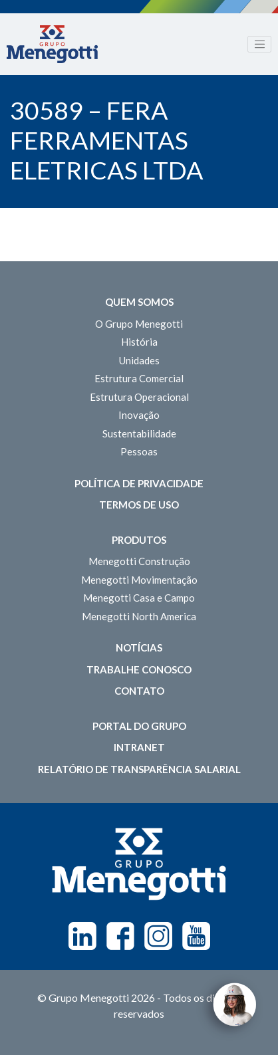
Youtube (196, 936)
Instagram (158, 936)
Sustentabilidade (139, 433)
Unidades (139, 360)
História (139, 342)
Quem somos (139, 302)
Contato (139, 691)
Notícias (139, 647)
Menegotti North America (139, 616)
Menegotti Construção (139, 561)
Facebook (120, 936)
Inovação (139, 415)
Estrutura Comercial (139, 378)
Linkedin (82, 936)
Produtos (139, 540)
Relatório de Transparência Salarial (139, 769)
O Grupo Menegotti (139, 324)
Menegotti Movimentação (139, 580)
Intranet (139, 747)
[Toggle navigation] (259, 44)
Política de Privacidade (139, 483)
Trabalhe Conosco (139, 669)
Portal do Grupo (139, 726)
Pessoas (139, 451)
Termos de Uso (139, 505)
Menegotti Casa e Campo (139, 598)
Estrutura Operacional (139, 397)
